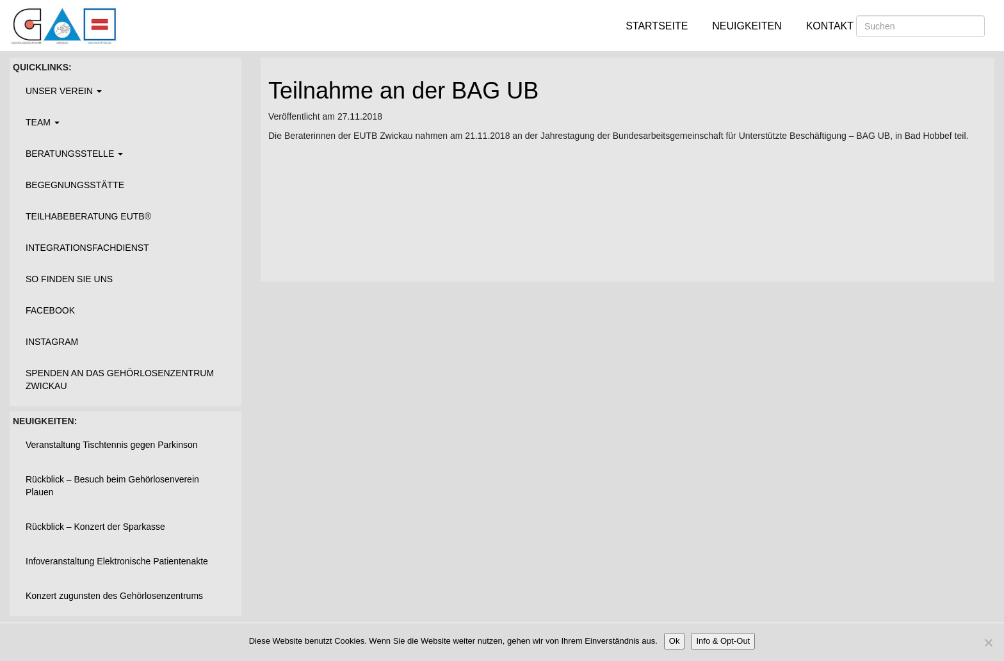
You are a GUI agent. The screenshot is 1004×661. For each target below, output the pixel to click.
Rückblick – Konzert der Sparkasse (95, 527)
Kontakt (830, 25)
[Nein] (988, 642)
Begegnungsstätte (75, 185)
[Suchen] (920, 26)
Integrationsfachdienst (87, 248)
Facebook (50, 310)
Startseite (657, 25)
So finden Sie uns (69, 279)
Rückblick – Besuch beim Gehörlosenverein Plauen (112, 485)
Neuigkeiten (746, 25)
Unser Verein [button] (64, 91)
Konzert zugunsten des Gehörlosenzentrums (114, 596)
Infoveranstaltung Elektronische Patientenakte (117, 561)
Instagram (52, 342)
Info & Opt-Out (723, 641)
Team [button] (43, 122)
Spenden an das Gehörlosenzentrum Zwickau (120, 379)
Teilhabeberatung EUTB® (88, 216)
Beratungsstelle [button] (74, 153)
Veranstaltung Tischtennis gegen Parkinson (112, 445)
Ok (674, 641)
